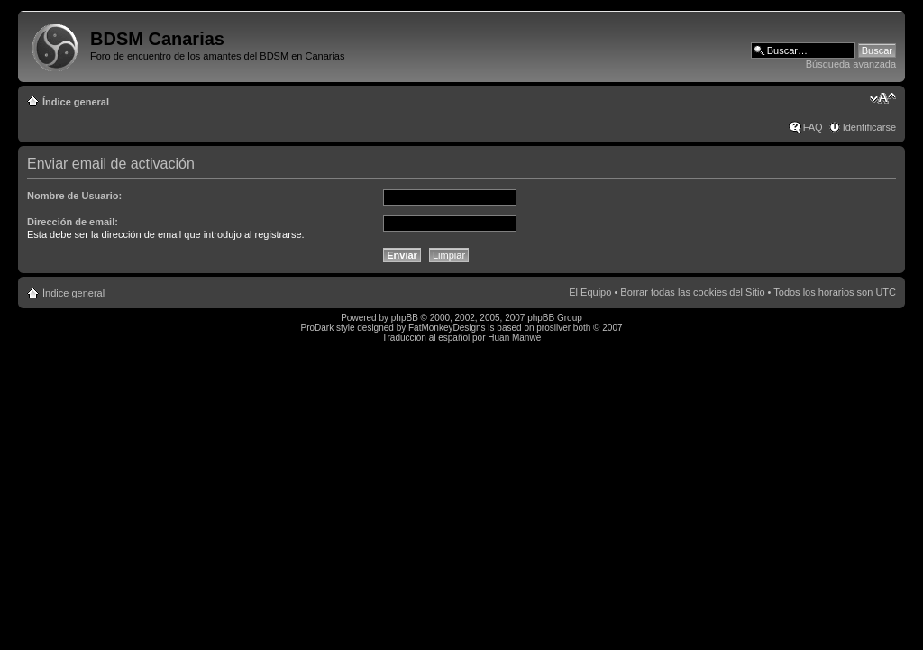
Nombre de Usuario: (74, 195)
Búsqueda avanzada (851, 64)
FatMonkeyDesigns (447, 328)
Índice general (75, 101)
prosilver (553, 328)
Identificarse (869, 127)
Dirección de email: (72, 221)
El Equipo (590, 292)
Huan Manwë (514, 338)
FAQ (813, 127)
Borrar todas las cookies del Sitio (692, 292)
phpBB (404, 318)
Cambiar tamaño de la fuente (883, 98)
